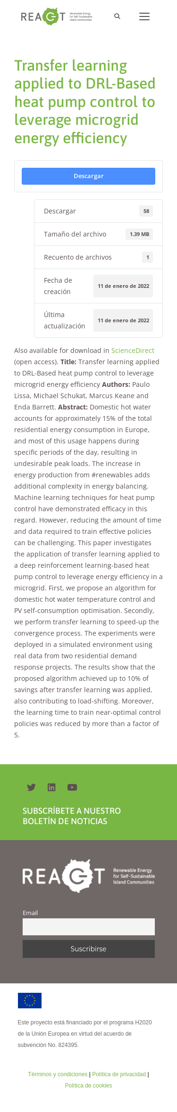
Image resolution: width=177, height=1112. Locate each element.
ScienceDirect (132, 350)
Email (30, 913)
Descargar (89, 176)
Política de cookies (88, 1085)
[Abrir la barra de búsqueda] (117, 16)
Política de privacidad (119, 1074)
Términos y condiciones (57, 1074)
